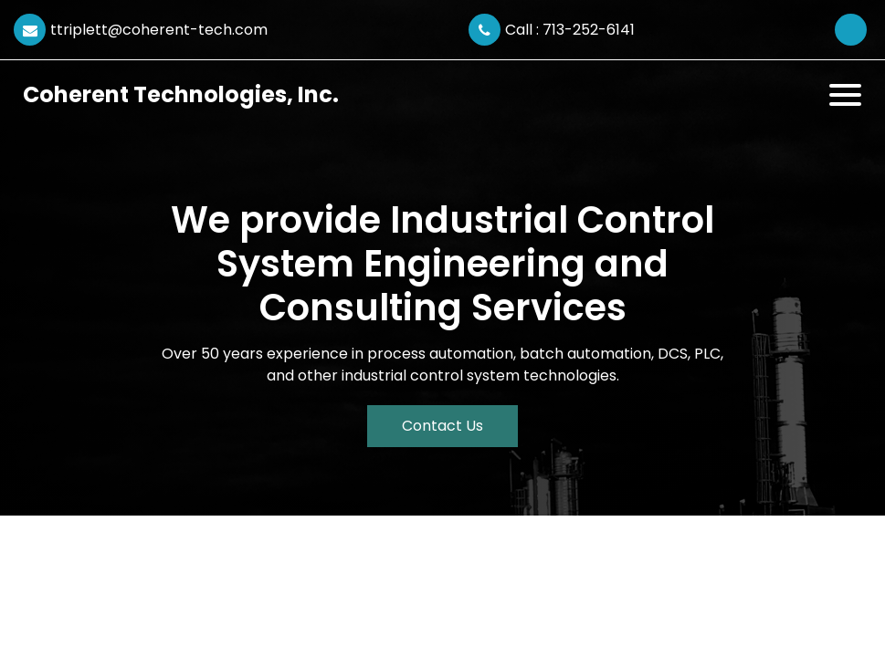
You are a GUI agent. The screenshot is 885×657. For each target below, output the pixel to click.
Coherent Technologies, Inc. (181, 94)
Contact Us (442, 425)
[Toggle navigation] (845, 95)
